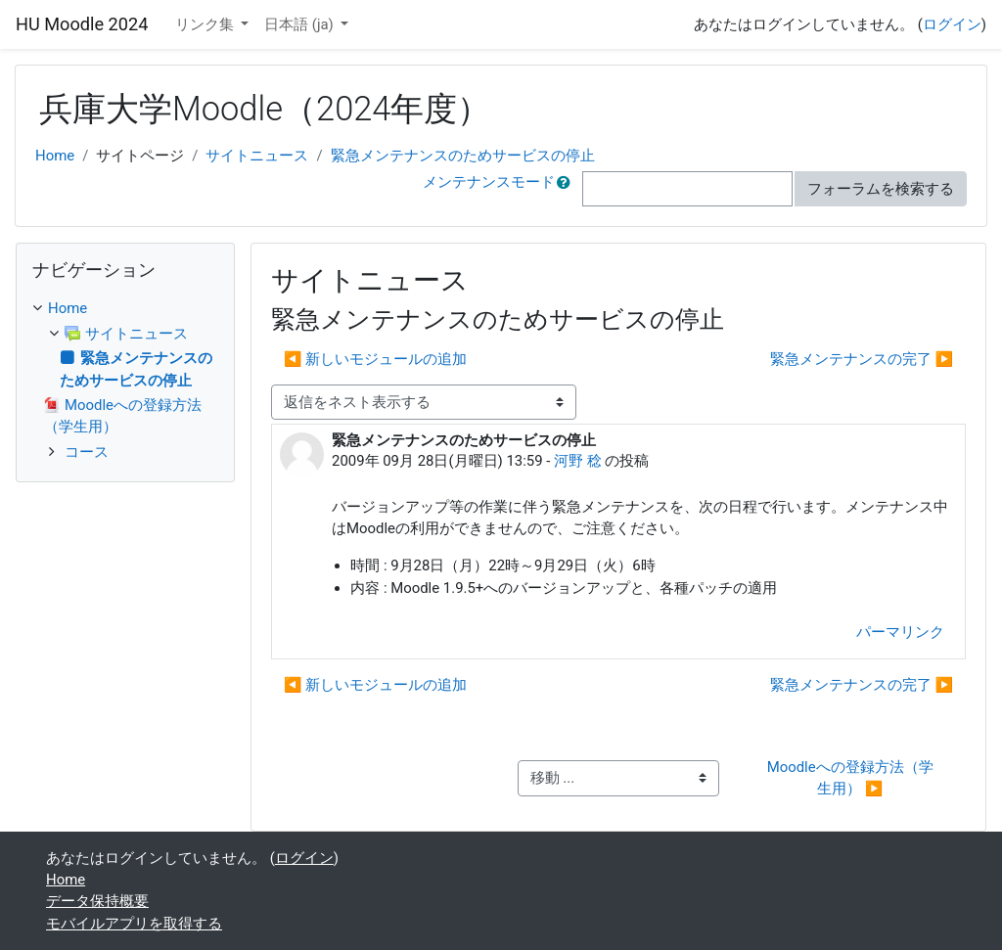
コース (87, 452)
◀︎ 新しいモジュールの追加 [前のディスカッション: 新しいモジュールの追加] (375, 359)
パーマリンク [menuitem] (900, 632)
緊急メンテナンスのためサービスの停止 (463, 155)
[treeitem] (125, 308)
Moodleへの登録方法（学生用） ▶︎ (850, 777)
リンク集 (206, 24)
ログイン (952, 24)
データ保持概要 (97, 901)
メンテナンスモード (489, 182)
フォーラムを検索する (880, 189)
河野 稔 (578, 461)
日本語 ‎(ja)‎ (300, 24)
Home (54, 155)
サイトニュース (256, 155)
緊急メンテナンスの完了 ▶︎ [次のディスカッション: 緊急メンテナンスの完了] (861, 359)
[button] (567, 188)
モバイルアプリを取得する (134, 923)
